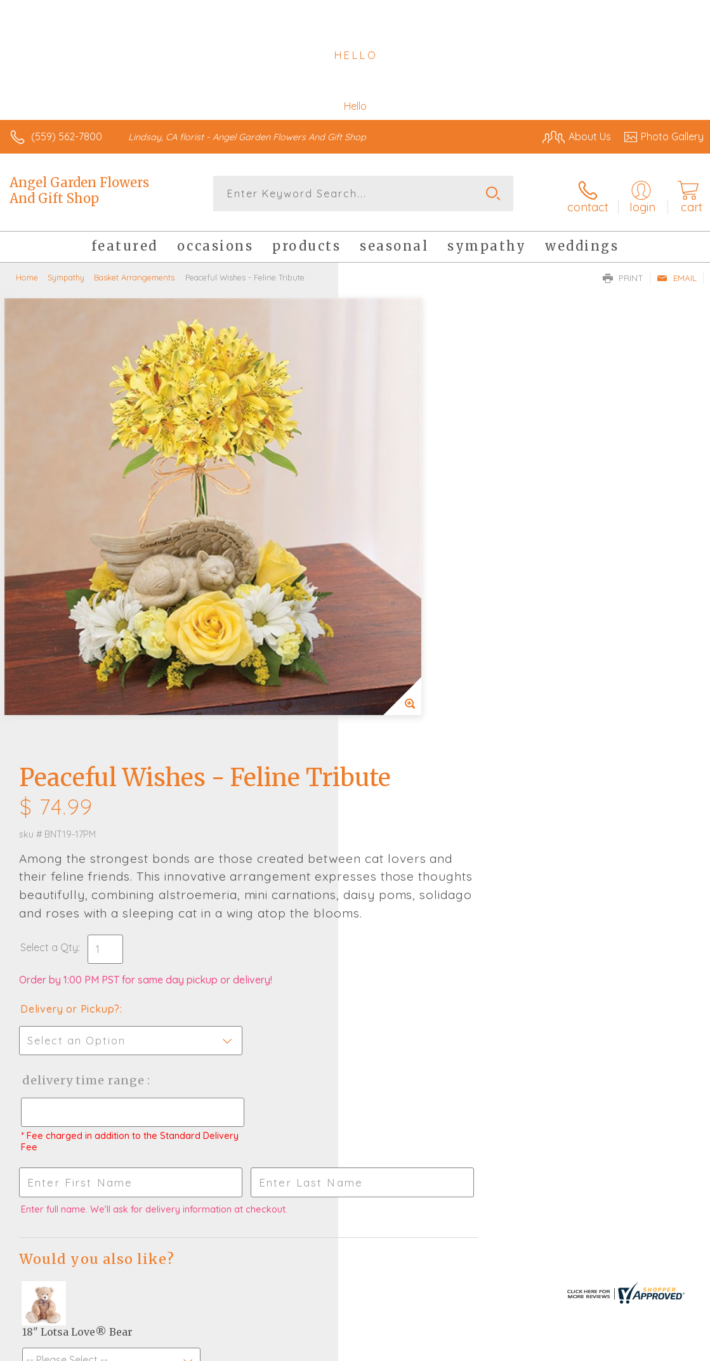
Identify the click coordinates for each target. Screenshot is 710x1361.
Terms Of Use (413, 1348)
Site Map (657, 1348)
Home (27, 273)
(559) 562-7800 (66, 136)
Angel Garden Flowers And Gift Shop (79, 190)
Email (677, 273)
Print (623, 273)
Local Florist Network (578, 1348)
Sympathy (66, 273)
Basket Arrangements (134, 273)
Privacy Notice (487, 1348)
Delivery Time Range (420, 668)
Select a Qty (387, 535)
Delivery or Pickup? (408, 597)
